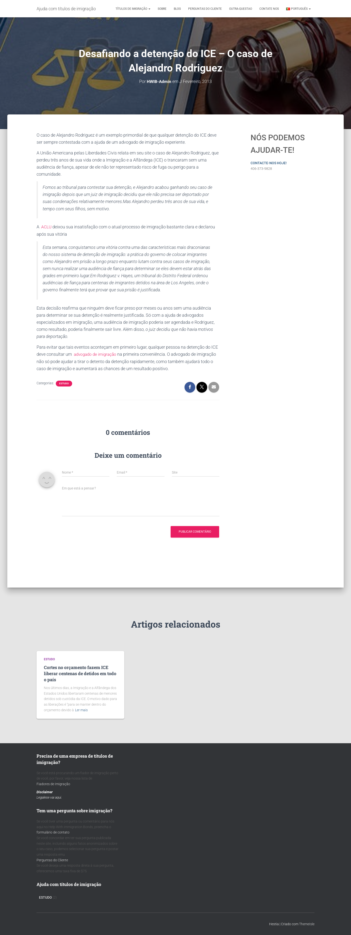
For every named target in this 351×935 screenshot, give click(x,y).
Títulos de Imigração (133, 8)
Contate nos (269, 8)
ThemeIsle (306, 924)
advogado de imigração (95, 353)
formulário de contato (53, 832)
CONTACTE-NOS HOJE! (269, 163)
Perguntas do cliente (205, 8)
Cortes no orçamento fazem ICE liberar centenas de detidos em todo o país (80, 673)
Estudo (64, 383)
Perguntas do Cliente (52, 860)
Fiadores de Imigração (53, 784)
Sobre (162, 8)
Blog (177, 8)
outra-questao (240, 8)
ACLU (47, 226)
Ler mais (81, 710)
